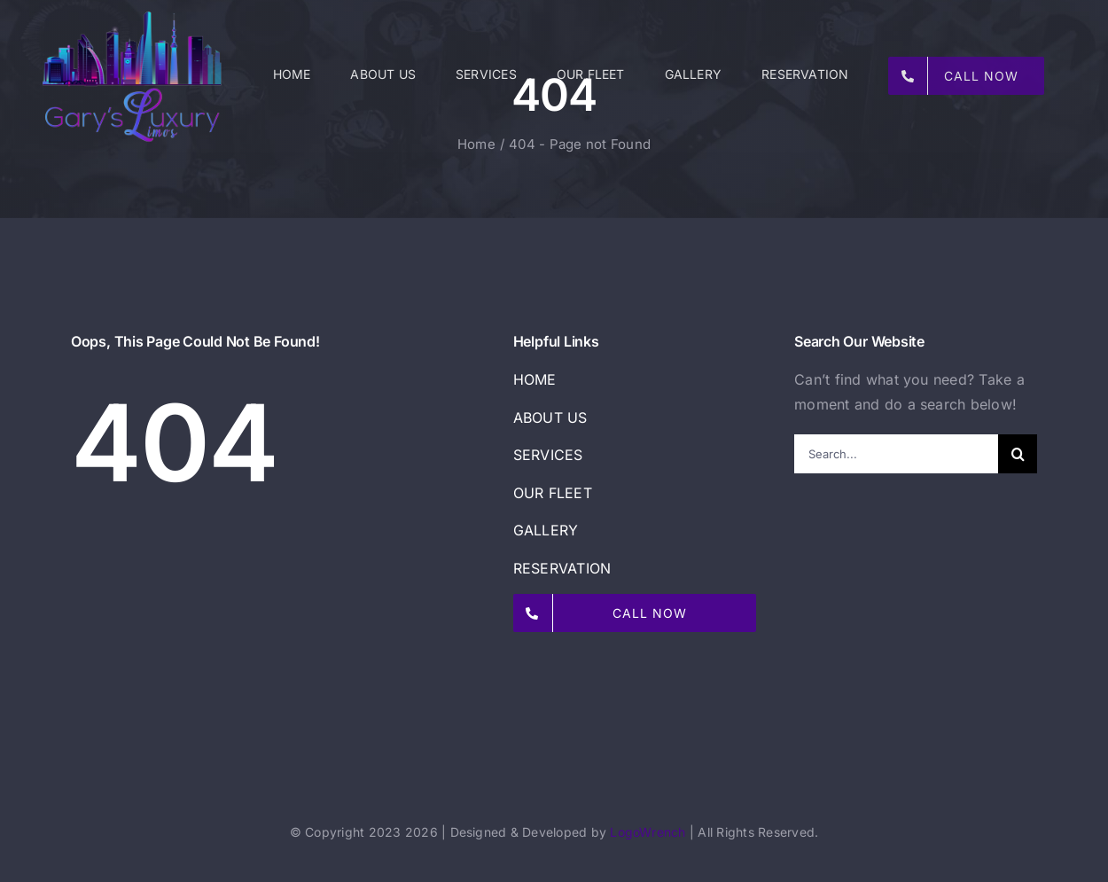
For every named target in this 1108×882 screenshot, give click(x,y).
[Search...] (896, 453)
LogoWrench (647, 831)
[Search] (1017, 453)
